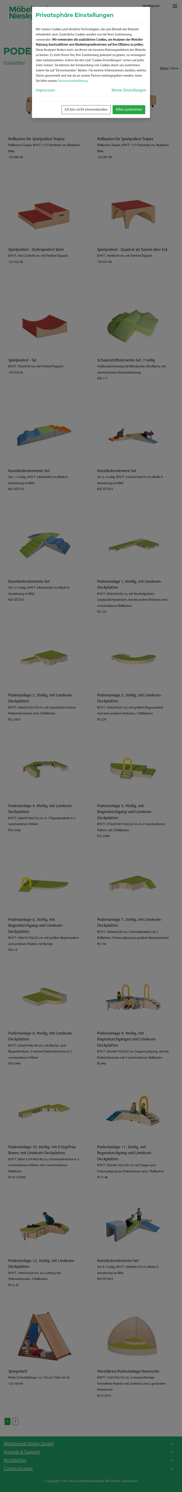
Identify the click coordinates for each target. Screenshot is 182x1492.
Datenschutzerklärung (73, 81)
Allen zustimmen (129, 110)
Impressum (45, 90)
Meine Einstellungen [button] (129, 90)
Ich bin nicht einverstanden (86, 110)
